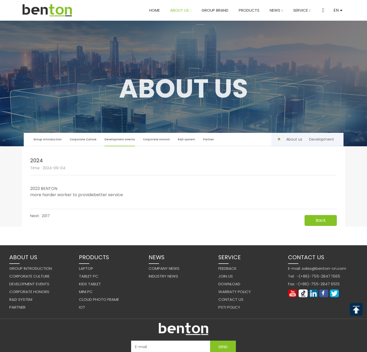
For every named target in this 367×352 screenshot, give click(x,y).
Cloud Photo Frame (99, 299)
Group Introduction (47, 139)
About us (181, 10)
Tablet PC (88, 276)
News (277, 10)
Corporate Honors (156, 139)
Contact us (230, 299)
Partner (208, 139)
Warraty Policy (234, 291)
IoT (82, 307)
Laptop (86, 268)
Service (302, 10)
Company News (164, 268)
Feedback (227, 268)
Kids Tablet (90, 284)
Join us (225, 276)
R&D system (186, 139)
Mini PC (86, 291)
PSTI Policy (229, 307)
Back (321, 220)
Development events (120, 141)
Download (229, 284)
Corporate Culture (83, 139)
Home (155, 10)
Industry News (163, 276)
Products (250, 10)
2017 (46, 215)
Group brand (216, 10)
